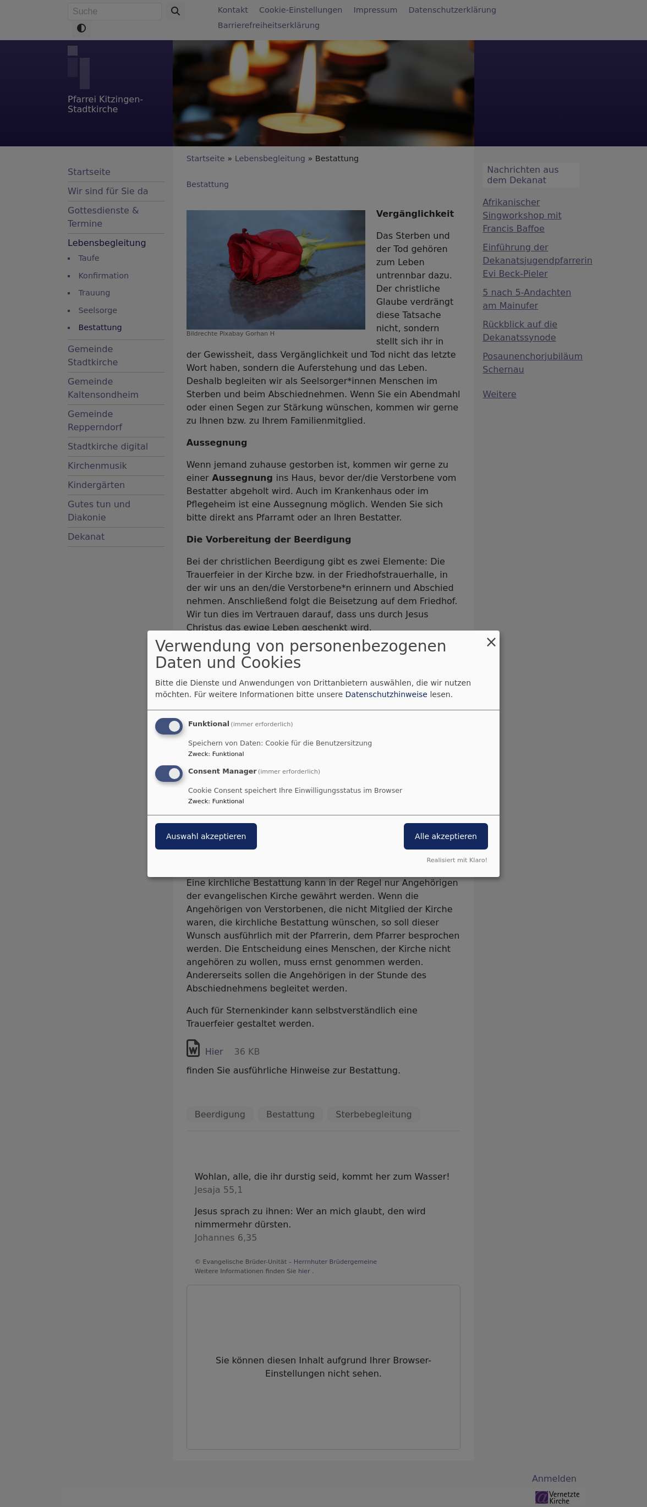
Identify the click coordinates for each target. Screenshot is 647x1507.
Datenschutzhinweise (386, 694)
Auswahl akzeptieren (206, 836)
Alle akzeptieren (446, 836)
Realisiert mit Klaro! (456, 860)
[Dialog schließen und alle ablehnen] (491, 637)
